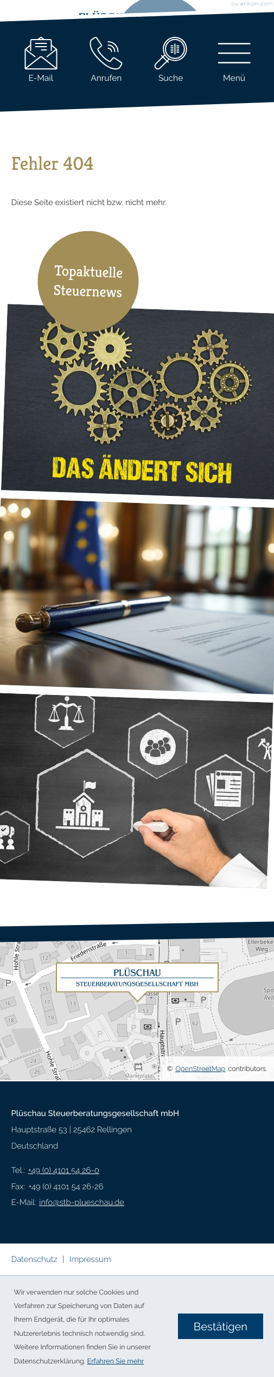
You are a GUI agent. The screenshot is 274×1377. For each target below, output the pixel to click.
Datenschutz (34, 1259)
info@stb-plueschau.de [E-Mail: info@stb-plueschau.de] (81, 1202)
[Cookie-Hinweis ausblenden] (220, 1326)
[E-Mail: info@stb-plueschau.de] (41, 62)
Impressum (90, 1259)
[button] (106, 62)
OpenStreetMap (200, 1068)
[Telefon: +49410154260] (63, 1171)
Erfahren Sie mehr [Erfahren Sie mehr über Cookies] (115, 1361)
